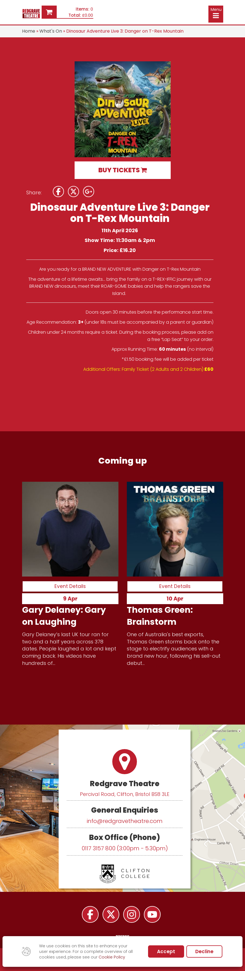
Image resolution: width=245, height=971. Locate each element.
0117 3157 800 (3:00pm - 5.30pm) (125, 848)
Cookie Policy (112, 957)
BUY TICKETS (122, 170)
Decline (204, 951)
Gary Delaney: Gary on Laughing (64, 616)
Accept (166, 951)
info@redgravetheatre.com (125, 821)
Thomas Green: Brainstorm (160, 616)
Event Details (70, 586)
